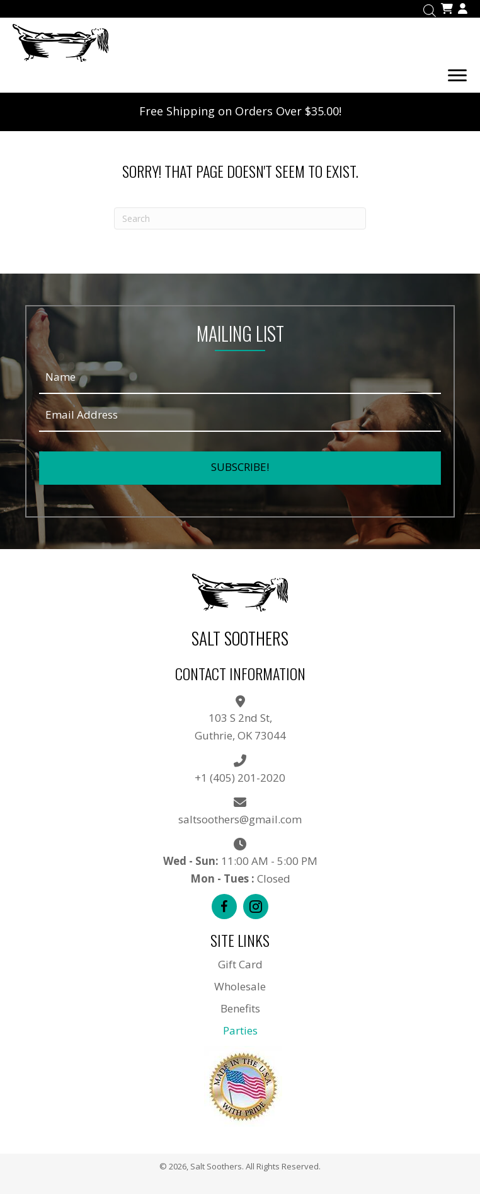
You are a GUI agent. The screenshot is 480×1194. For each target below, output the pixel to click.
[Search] (240, 218)
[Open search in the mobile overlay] (429, 9)
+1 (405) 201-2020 (240, 777)
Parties (240, 1030)
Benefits (240, 1008)
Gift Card (240, 964)
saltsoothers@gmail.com (240, 819)
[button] (240, 468)
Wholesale (240, 986)
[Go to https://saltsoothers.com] (240, 41)
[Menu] (457, 75)
